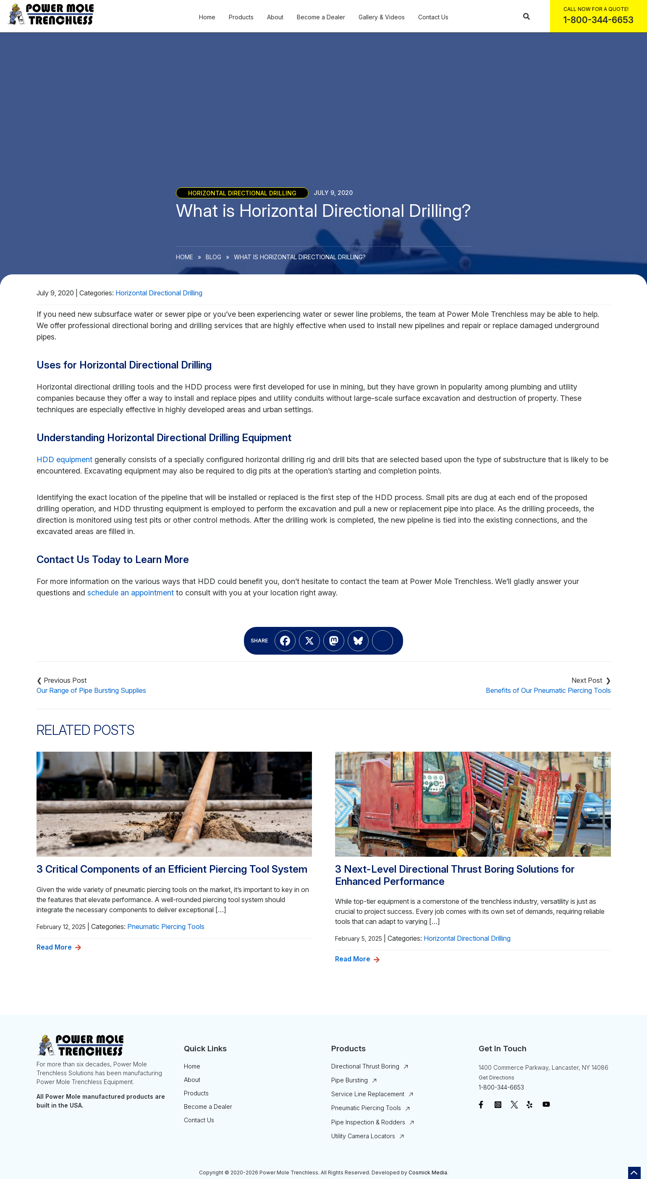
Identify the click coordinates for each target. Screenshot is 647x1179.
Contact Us (433, 17)
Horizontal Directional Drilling (242, 192)
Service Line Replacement (367, 1093)
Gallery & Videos (382, 17)
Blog (213, 257)
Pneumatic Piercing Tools (165, 926)
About (275, 17)
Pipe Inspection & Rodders (368, 1122)
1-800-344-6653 (501, 1087)
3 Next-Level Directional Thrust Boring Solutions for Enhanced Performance (455, 875)
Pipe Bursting (349, 1080)
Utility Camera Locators (363, 1136)
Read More (54, 947)
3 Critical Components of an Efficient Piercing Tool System (172, 869)
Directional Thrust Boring (365, 1066)
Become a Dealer (321, 17)
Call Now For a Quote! (596, 9)
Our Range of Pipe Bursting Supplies (91, 690)
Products (241, 17)
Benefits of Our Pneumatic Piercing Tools (548, 690)
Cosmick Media (428, 1172)
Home (207, 17)
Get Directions (496, 1077)
